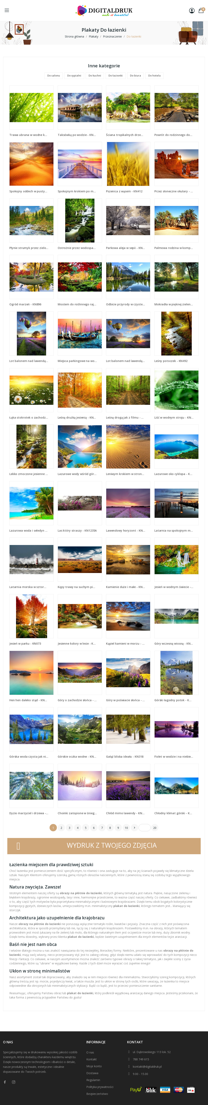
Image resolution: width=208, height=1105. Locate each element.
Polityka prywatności (99, 1087)
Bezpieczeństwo (97, 1094)
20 (154, 828)
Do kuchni (95, 75)
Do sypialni (74, 75)
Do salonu (53, 75)
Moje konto (94, 1066)
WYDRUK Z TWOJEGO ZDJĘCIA (112, 845)
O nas (90, 1052)
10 (126, 828)
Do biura (135, 75)
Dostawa (92, 1073)
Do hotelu (154, 75)
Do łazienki (115, 75)
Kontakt (91, 1059)
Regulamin (93, 1080)
